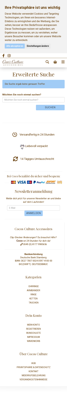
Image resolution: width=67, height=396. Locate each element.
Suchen (50, 107)
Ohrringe (33, 286)
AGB (33, 363)
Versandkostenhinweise (33, 379)
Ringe (34, 294)
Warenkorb (33, 341)
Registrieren (33, 329)
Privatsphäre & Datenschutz (33, 367)
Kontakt (33, 371)
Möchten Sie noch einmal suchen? (21, 94)
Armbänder (33, 290)
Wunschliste (33, 333)
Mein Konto (33, 325)
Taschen (33, 302)
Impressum (33, 337)
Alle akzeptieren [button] (14, 46)
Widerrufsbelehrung (34, 375)
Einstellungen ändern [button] (38, 46)
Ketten (33, 298)
